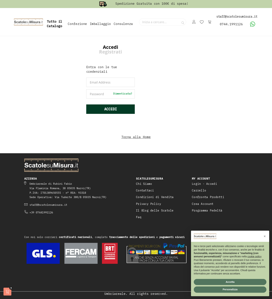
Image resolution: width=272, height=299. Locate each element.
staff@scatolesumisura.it (48, 204)
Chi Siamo (144, 184)
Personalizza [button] (230, 289)
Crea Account (202, 204)
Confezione (77, 24)
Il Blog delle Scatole (155, 210)
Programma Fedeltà (207, 210)
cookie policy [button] (254, 256)
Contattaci (145, 190)
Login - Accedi (204, 184)
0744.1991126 (231, 24)
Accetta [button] (230, 282)
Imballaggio (100, 24)
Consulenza (123, 24)
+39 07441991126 (41, 212)
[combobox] (162, 21)
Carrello (199, 190)
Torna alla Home (136, 137)
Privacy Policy (148, 204)
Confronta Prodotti (208, 197)
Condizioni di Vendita (155, 197)
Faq (138, 217)
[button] (264, 236)
